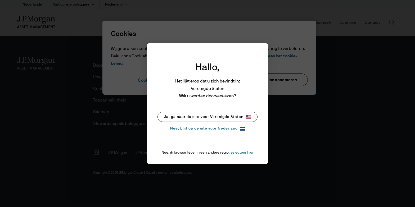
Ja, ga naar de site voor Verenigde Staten (207, 117)
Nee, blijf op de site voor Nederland (207, 129)
